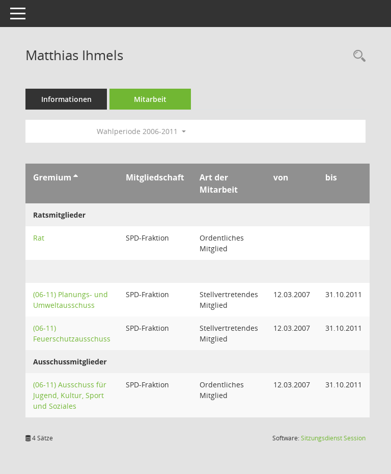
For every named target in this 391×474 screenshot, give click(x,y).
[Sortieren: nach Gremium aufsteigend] (75, 177)
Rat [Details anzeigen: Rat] (38, 238)
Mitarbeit (150, 99)
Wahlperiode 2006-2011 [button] (141, 131)
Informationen (66, 99)
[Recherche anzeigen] (357, 56)
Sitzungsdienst (333, 438)
